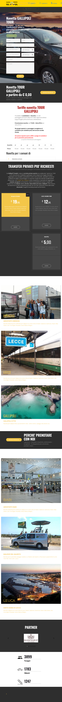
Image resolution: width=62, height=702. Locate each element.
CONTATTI (43, 3)
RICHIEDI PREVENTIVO (48, 92)
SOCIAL (54, 3)
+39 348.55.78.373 (31, 8)
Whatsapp (11, 35)
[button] (8, 638)
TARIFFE (31, 3)
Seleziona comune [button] (17, 159)
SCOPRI (15, 227)
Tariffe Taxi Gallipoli (23, 180)
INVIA (20, 76)
